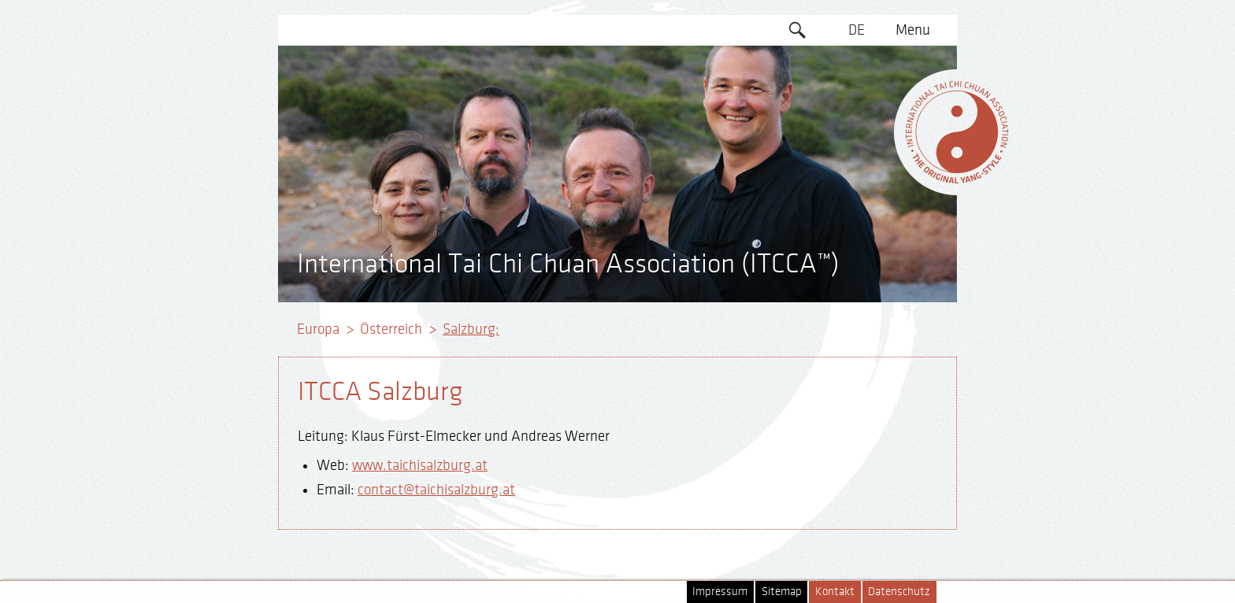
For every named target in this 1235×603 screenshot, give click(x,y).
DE (856, 30)
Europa (318, 329)
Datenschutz (899, 591)
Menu (913, 30)
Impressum (719, 591)
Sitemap (782, 591)
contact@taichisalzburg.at (436, 490)
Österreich (391, 329)
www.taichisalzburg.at (420, 465)
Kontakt (835, 591)
